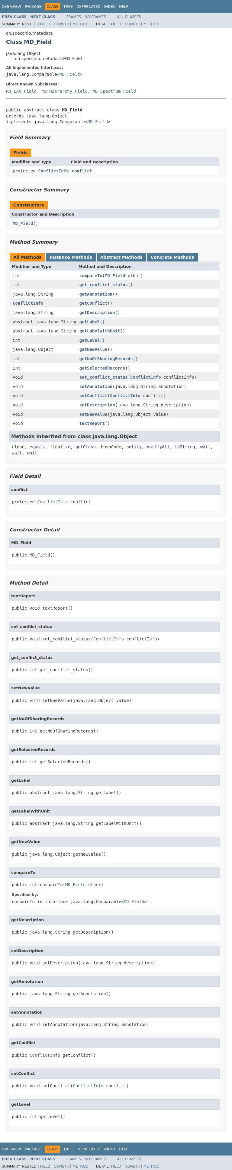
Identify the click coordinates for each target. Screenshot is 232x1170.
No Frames (95, 17)
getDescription (97, 312)
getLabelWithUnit (99, 331)
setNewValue (93, 414)
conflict (82, 170)
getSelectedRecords (102, 368)
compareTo (90, 275)
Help (123, 7)
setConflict (93, 395)
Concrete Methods (172, 257)
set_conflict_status (103, 377)
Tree (68, 7)
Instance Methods (71, 257)
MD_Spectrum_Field (114, 91)
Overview (11, 7)
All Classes (129, 17)
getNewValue (93, 349)
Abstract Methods (121, 257)
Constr (61, 24)
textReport (92, 423)
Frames (73, 17)
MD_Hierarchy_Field (65, 91)
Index (110, 7)
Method (80, 24)
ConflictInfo (53, 170)
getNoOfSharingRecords (106, 358)
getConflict (93, 303)
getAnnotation (96, 294)
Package (33, 7)
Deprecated (88, 7)
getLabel (89, 321)
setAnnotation (96, 386)
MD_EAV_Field (21, 91)
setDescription (97, 404)
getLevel (89, 340)
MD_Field (70, 74)
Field (45, 24)
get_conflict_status (103, 284)
